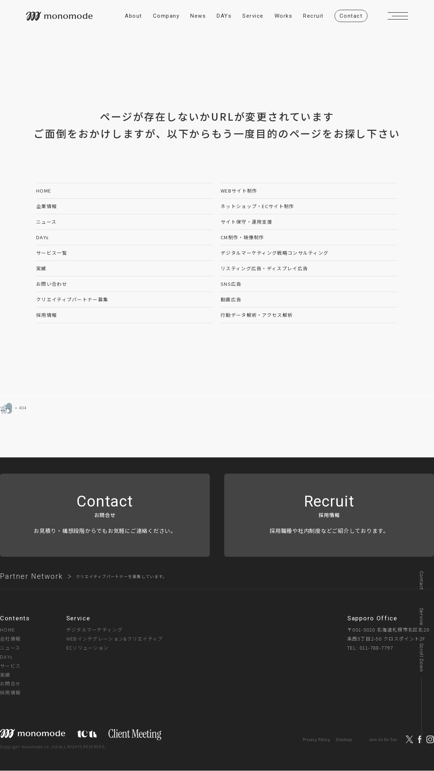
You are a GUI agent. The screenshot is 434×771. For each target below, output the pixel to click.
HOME (43, 190)
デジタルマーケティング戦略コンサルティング (274, 252)
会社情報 (10, 638)
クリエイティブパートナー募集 (72, 299)
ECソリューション (87, 647)
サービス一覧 (51, 252)
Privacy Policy (316, 739)
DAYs (42, 237)
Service (421, 616)
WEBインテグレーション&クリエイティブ (114, 638)
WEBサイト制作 (239, 190)
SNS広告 (231, 283)
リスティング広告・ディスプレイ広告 (264, 268)
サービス (10, 665)
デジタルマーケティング (94, 629)
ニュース (46, 221)
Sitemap (344, 739)
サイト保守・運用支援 (246, 221)
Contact (421, 580)
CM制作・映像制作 (242, 237)
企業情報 (46, 206)
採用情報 (46, 314)
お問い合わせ (51, 283)
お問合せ (10, 683)
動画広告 (231, 299)
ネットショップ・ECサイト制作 (257, 206)
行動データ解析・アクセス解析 (257, 314)
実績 (41, 268)
